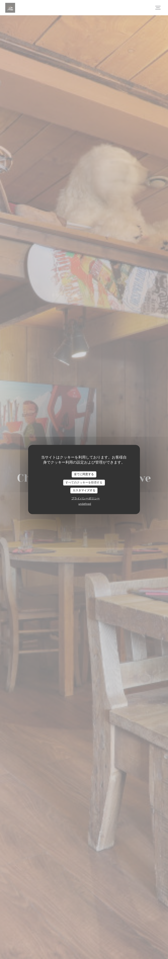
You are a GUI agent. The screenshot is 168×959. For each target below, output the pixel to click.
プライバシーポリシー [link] (85, 498)
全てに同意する (84, 474)
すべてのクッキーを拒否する (83, 482)
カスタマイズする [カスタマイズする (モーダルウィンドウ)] (84, 490)
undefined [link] (84, 504)
